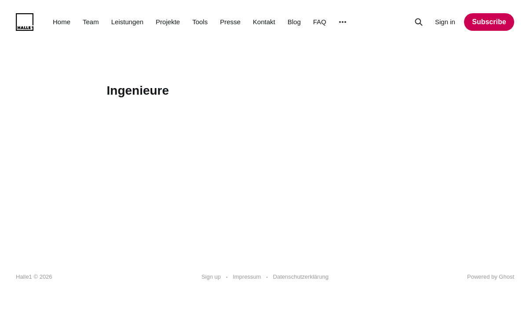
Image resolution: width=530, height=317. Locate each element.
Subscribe (489, 22)
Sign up (211, 276)
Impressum (247, 276)
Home (61, 22)
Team (91, 22)
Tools (200, 22)
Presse (230, 22)
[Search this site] (418, 22)
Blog (294, 22)
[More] (342, 22)
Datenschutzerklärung (301, 276)
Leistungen (127, 22)
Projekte (168, 22)
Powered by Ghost (490, 276)
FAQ (319, 22)
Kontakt (264, 22)
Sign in (445, 22)
